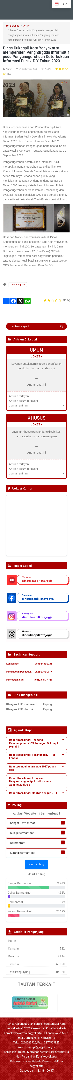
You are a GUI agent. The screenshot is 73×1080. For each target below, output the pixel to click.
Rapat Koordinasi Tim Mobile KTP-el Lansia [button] (36, 756)
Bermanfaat (17, 842)
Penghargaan (18, 284)
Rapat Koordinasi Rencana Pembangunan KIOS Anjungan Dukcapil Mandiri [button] (36, 743)
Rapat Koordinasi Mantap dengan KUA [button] (36, 793)
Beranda (12, 25)
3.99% (61, 902)
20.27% (60, 911)
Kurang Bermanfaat (22, 852)
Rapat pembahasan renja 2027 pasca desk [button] (36, 768)
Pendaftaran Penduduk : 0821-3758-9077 (29, 671)
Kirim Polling (36, 864)
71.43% (60, 883)
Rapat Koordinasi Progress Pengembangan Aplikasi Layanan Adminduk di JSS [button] (36, 781)
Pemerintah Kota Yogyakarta (49, 1028)
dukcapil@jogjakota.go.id (41, 1047)
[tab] (36, 743)
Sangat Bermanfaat (22, 823)
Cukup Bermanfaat (22, 832)
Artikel (26, 25)
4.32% (61, 892)
